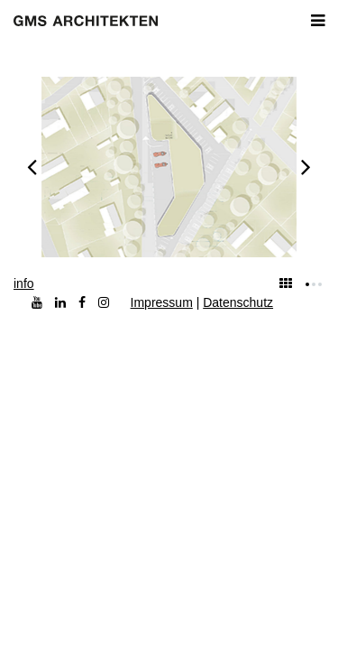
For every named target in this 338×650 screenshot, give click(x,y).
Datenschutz (238, 302)
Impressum (162, 302)
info (24, 283)
